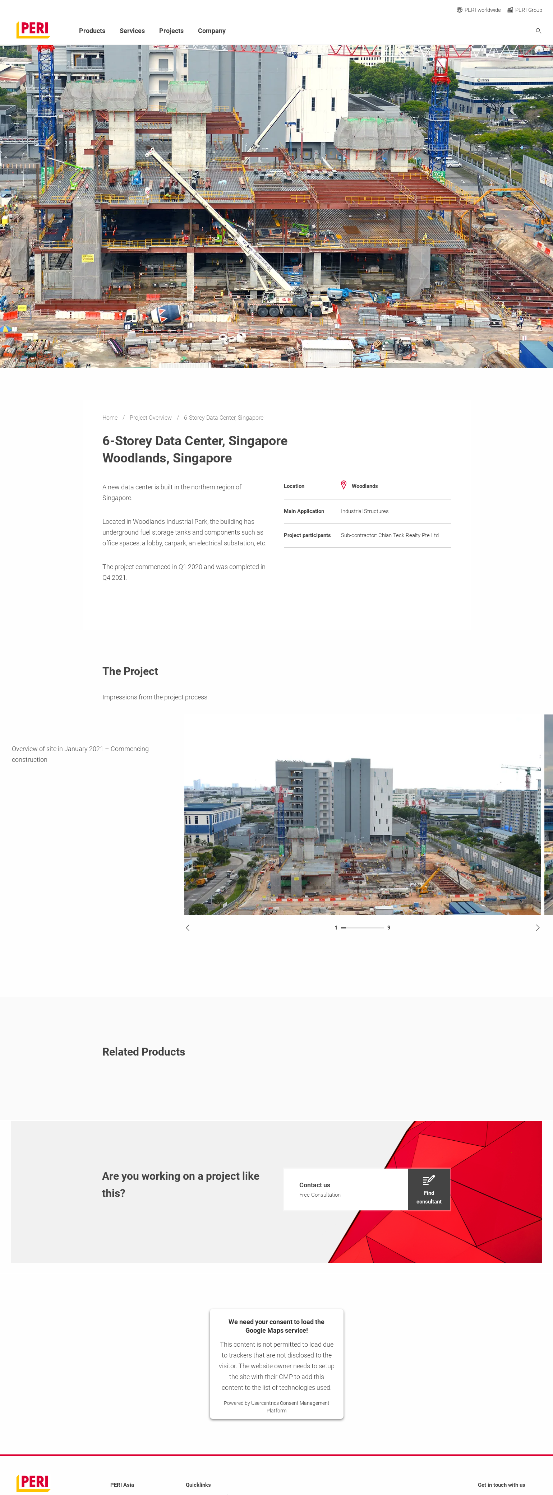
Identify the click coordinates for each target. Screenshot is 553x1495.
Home (110, 417)
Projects (171, 30)
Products (92, 30)
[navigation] (367, 1189)
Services (132, 30)
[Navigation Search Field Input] (499, 31)
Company (212, 30)
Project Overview (151, 417)
